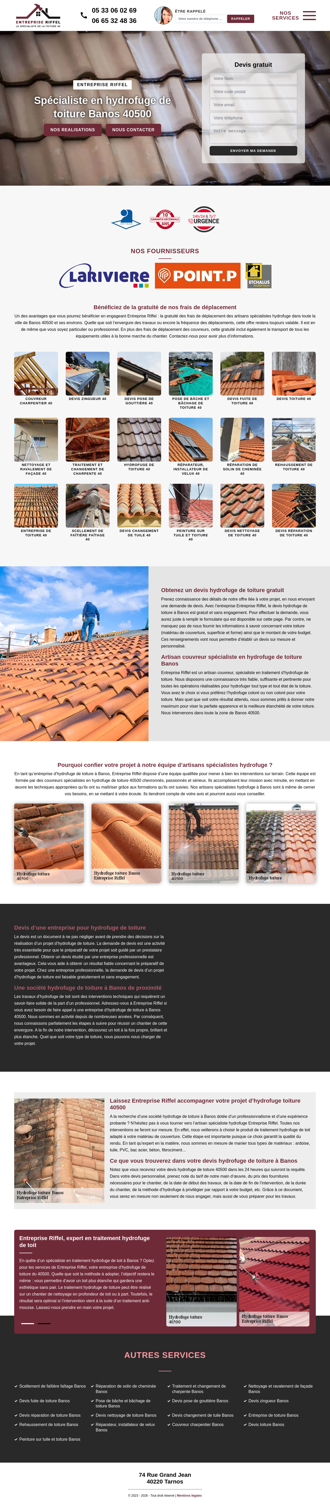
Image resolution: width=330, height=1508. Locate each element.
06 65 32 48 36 (114, 20)
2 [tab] (44, 1323)
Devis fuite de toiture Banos (44, 1401)
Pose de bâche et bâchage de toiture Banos (123, 1403)
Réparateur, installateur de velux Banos (125, 1427)
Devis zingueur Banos (269, 1401)
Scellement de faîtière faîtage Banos (52, 1386)
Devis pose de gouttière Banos (200, 1401)
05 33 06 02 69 (114, 10)
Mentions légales (189, 1495)
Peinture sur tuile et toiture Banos (49, 1439)
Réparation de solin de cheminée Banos (126, 1389)
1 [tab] (27, 1323)
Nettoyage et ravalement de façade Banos (281, 1389)
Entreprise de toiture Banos (274, 1415)
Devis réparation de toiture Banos (49, 1415)
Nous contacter (133, 130)
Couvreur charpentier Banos (198, 1424)
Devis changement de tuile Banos (203, 1415)
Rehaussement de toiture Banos (48, 1424)
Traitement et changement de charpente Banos (199, 1389)
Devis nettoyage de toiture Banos (126, 1415)
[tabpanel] (92, 1275)
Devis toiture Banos (266, 1424)
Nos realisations (73, 130)
